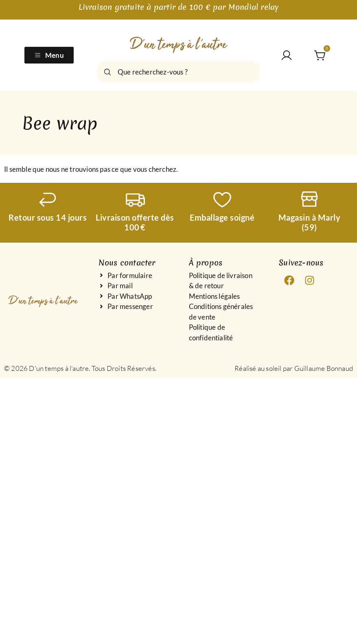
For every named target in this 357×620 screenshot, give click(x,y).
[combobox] (178, 72)
